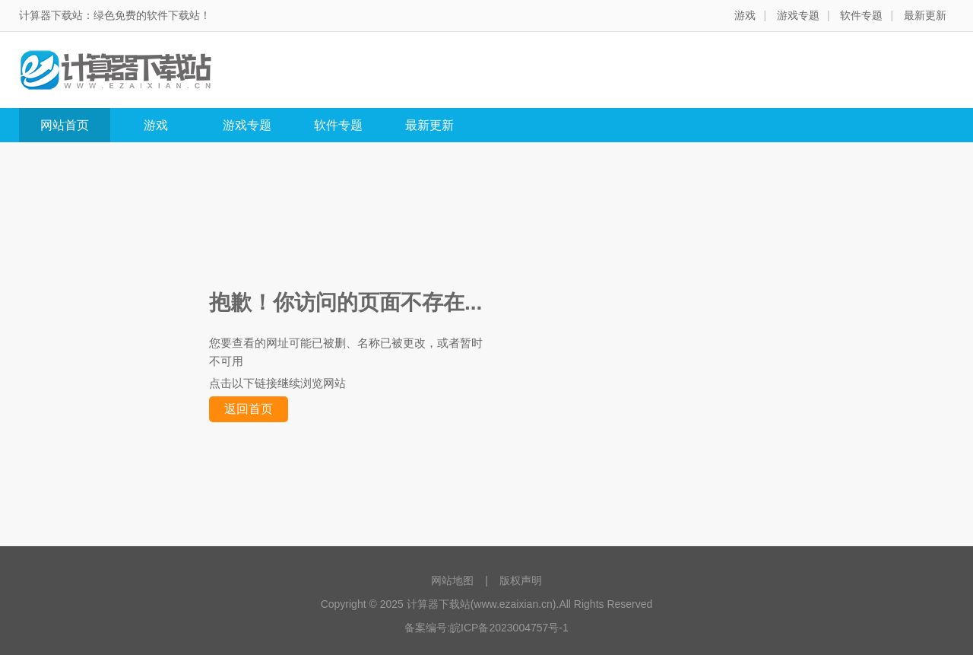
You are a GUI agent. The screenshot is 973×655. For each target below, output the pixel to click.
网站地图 (452, 580)
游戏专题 (798, 15)
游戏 (745, 15)
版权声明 (520, 580)
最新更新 (925, 15)
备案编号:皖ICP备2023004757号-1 (486, 628)
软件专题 (861, 15)
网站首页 (64, 125)
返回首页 (248, 408)
